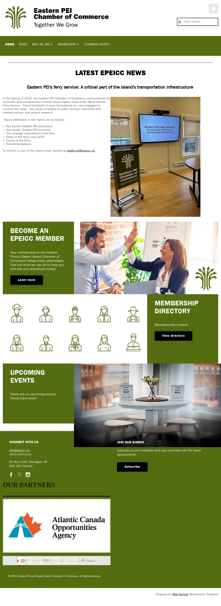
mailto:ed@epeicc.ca (81, 150)
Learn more (26, 280)
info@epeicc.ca (19, 450)
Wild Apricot (180, 594)
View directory (173, 336)
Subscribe (132, 467)
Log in (213, 8)
